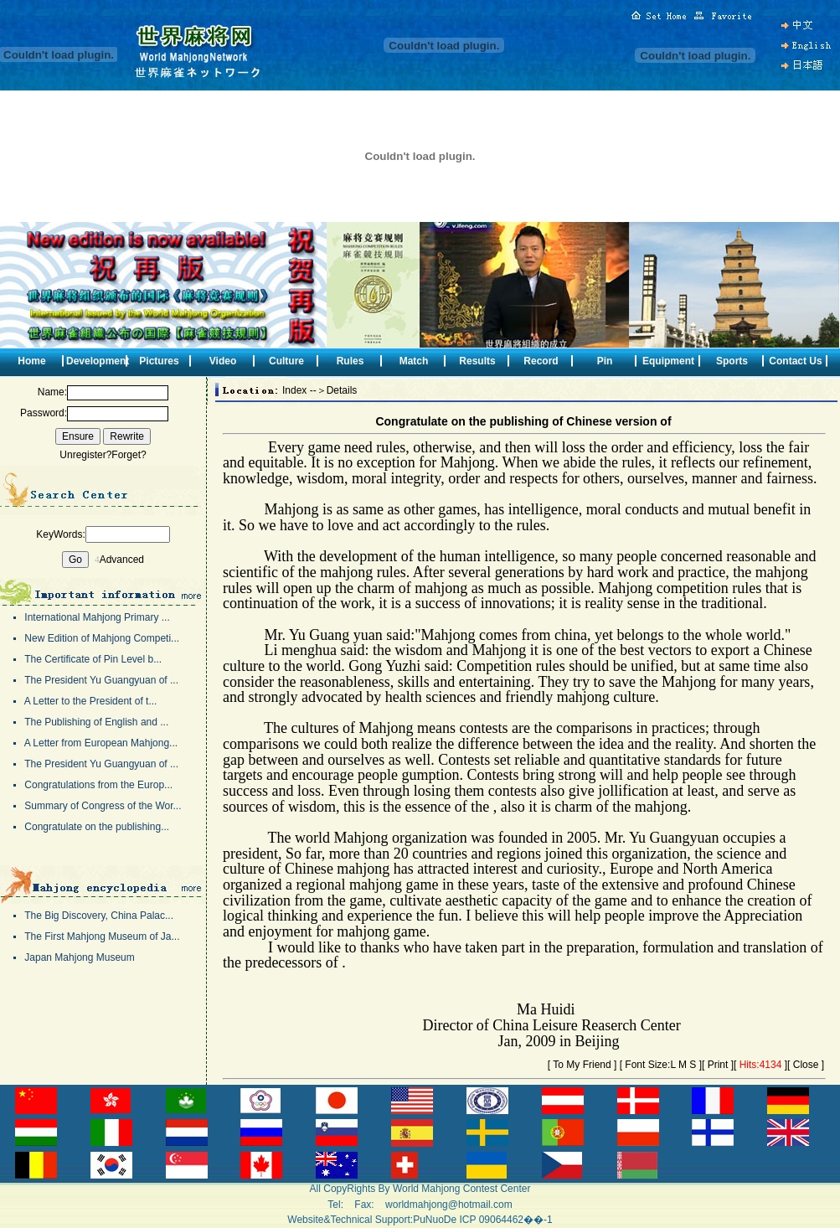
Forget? (128, 455)
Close (806, 1065)
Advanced (122, 559)
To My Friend (582, 1065)
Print (718, 1065)
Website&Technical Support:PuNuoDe (371, 1219)
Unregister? (85, 455)
